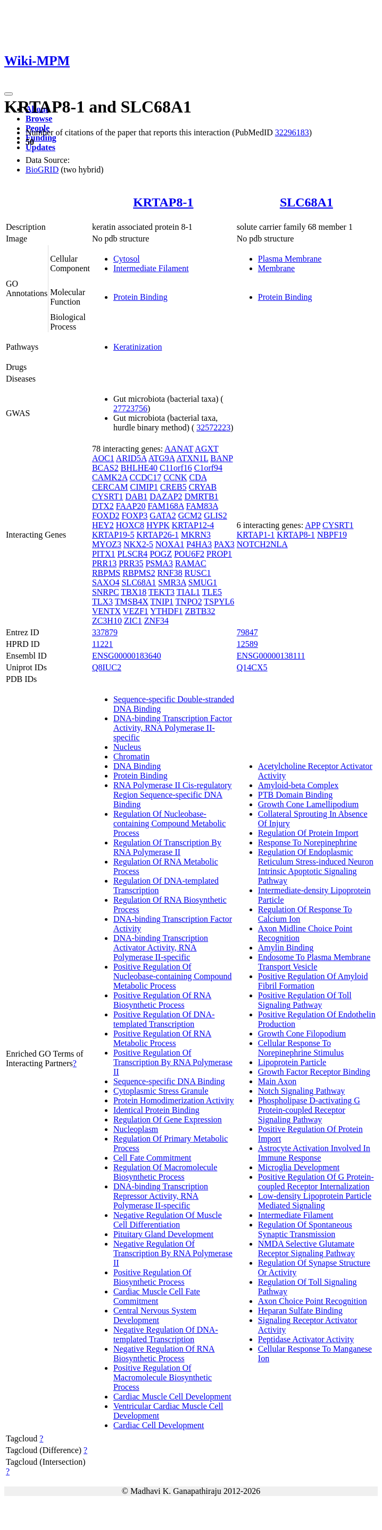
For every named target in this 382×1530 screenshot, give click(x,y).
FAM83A (202, 506)
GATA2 (163, 515)
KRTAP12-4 (193, 525)
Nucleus (127, 746)
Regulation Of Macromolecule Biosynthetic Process (165, 1172)
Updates (40, 147)
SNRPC (105, 592)
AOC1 (103, 458)
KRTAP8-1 (163, 202)
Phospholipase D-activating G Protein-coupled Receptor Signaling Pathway (309, 1110)
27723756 (130, 408)
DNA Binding (137, 766)
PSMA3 (159, 563)
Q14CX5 (252, 667)
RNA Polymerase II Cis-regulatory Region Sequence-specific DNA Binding (172, 795)
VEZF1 (135, 611)
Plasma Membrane (290, 258)
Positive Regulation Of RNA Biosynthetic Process (162, 1000)
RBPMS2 (138, 572)
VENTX (106, 611)
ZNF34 (156, 620)
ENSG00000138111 (271, 655)
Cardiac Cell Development (158, 1425)
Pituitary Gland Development (163, 1234)
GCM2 (190, 515)
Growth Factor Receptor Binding (314, 1071)
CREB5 (173, 486)
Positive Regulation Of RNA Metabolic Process (162, 1038)
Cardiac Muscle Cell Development (172, 1396)
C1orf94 (208, 467)
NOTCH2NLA (262, 544)
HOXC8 (130, 525)
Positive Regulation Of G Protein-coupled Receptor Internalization (316, 1181)
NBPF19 (332, 534)
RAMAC (190, 563)
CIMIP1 (143, 486)
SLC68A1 (306, 202)
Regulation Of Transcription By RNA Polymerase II (167, 847)
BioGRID (42, 169)
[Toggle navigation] (8, 94)
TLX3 (102, 601)
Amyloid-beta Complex (298, 785)
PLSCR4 (132, 553)
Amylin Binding (285, 947)
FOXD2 (106, 515)
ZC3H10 (107, 620)
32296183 (292, 132)
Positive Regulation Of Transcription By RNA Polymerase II (172, 1062)
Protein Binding (140, 296)
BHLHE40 (139, 467)
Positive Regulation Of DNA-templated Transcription (164, 1019)
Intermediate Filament (151, 268)
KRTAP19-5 (113, 534)
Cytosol (126, 258)
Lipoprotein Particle (292, 1062)
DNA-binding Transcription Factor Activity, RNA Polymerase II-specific (172, 728)
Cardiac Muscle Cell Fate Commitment (156, 1296)
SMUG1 (202, 582)
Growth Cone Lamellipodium (308, 804)
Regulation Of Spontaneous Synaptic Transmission (305, 1229)
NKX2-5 (138, 544)
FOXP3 (134, 515)
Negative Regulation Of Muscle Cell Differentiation (167, 1220)
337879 (105, 632)
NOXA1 (169, 544)
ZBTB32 (200, 611)
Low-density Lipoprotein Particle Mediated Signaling (314, 1200)
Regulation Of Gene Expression (167, 1119)
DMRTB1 (202, 496)
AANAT (178, 448)
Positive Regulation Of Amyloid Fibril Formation (313, 981)
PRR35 (131, 563)
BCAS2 (105, 467)
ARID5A (131, 458)
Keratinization (137, 346)
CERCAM (110, 486)
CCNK (175, 477)
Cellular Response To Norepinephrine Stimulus (301, 1048)
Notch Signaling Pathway (301, 1090)
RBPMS (106, 572)
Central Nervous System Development (154, 1315)
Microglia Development (298, 1167)
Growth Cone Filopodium (302, 1033)
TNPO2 (189, 601)
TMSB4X (131, 601)
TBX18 (133, 592)
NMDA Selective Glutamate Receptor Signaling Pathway (306, 1248)
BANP (221, 458)
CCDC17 (146, 477)
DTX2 (103, 506)
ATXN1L (193, 458)
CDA (198, 477)
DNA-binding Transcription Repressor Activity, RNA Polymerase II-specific (160, 1196)
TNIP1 (162, 601)
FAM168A (166, 506)
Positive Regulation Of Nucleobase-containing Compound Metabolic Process (172, 976)
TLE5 (212, 592)
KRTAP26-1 (157, 534)
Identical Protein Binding (156, 1109)
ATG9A (161, 458)
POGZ (161, 553)
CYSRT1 (107, 496)
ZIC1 (133, 620)
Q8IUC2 (106, 667)
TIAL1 (188, 592)
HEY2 (103, 525)
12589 (247, 644)
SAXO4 (106, 582)
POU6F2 (189, 553)
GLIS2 (215, 515)
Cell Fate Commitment (152, 1157)
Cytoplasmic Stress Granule (161, 1090)
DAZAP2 (166, 496)
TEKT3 (161, 592)
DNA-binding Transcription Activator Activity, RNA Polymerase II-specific (160, 947)
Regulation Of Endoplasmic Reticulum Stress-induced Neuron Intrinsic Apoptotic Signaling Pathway (315, 866)
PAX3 (224, 544)
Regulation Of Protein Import (308, 832)
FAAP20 (131, 506)
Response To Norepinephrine (307, 842)
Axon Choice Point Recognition (312, 1301)
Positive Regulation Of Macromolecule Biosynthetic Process (162, 1377)
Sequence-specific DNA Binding (169, 1081)
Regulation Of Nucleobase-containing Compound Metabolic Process (169, 823)
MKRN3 (196, 534)
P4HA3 (199, 544)
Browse (39, 118)
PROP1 (219, 553)
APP (312, 525)
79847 (247, 632)
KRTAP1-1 (256, 534)
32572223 (213, 427)
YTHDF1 (166, 611)
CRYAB (203, 486)
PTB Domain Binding (295, 794)
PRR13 (104, 563)
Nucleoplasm (135, 1129)
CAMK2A (110, 477)
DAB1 (137, 496)
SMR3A (172, 582)
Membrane (276, 268)
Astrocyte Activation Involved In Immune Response (314, 1153)
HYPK (158, 525)
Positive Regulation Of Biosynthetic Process (152, 1277)
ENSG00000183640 (126, 655)
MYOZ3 (106, 544)
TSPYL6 (219, 601)
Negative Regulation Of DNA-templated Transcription (165, 1334)
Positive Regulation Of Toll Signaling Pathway (305, 1000)
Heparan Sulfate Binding (300, 1310)
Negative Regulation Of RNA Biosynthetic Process (164, 1353)
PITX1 (103, 553)
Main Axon (277, 1081)
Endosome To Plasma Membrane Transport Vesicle (314, 962)
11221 (102, 644)
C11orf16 (176, 467)
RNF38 (169, 572)
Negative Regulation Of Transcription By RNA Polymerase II (172, 1253)
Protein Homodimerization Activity (173, 1100)
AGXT (206, 448)
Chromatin (131, 756)
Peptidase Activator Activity (306, 1339)
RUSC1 (198, 572)
